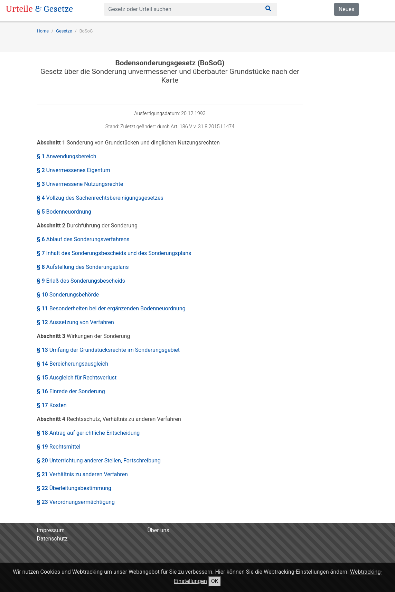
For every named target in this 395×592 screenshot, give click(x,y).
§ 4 (100, 198)
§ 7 (114, 253)
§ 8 (83, 267)
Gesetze (64, 31)
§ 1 (66, 156)
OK (214, 581)
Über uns (158, 530)
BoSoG (86, 31)
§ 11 (111, 308)
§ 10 (68, 294)
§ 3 (80, 184)
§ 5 (64, 211)
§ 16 (71, 391)
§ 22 (74, 488)
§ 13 (108, 350)
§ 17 (52, 405)
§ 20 (99, 460)
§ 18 (88, 433)
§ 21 (82, 474)
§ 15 (77, 377)
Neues (346, 9)
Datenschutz (52, 538)
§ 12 (75, 322)
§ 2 (73, 170)
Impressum (51, 530)
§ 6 (83, 239)
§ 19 (59, 446)
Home (43, 31)
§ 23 (76, 502)
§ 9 (81, 281)
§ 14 (73, 363)
